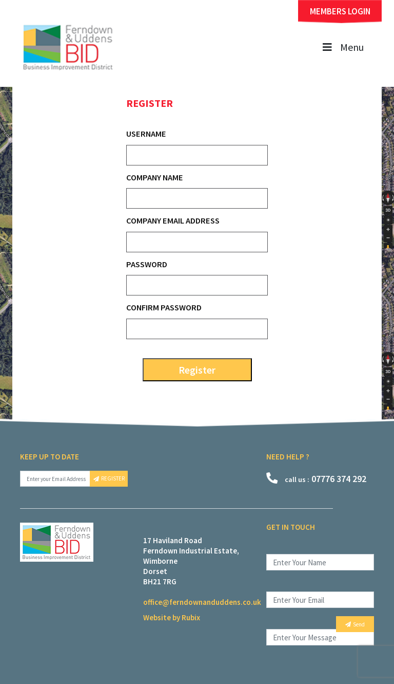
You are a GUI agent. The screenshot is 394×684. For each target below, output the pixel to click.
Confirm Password (164, 307)
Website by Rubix (171, 617)
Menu (342, 47)
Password (146, 264)
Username (146, 133)
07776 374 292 (316, 479)
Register (197, 369)
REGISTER (109, 478)
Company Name (154, 177)
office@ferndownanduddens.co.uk (202, 602)
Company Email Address (173, 220)
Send (355, 624)
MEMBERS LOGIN (340, 11)
